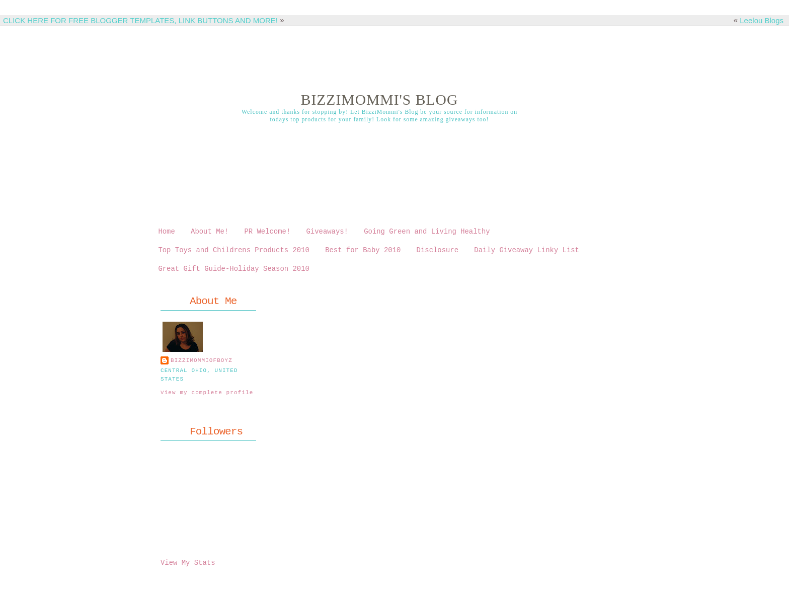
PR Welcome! (267, 232)
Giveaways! (327, 232)
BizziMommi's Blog (379, 100)
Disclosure (437, 252)
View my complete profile (207, 397)
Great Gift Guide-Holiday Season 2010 (233, 272)
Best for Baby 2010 (363, 252)
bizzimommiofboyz (201, 365)
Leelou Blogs (761, 20)
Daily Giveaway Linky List (526, 252)
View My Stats (188, 566)
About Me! (209, 232)
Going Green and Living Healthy (427, 232)
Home (166, 232)
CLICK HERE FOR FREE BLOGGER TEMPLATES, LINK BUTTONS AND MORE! (140, 20)
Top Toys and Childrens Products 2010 (233, 252)
